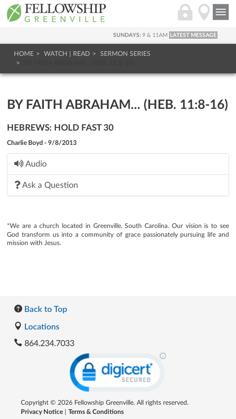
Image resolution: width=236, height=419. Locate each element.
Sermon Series (125, 54)
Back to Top (40, 309)
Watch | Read (67, 54)
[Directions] (204, 17)
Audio (30, 164)
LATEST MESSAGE (193, 35)
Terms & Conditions (96, 412)
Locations (37, 326)
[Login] (185, 17)
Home (24, 54)
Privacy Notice (42, 412)
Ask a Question (46, 185)
